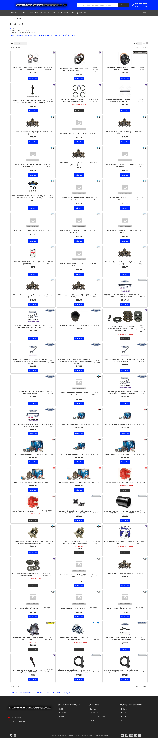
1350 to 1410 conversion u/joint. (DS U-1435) (27, 300)
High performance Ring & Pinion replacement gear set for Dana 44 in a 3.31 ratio (121, 687)
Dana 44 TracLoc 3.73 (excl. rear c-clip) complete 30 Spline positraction (29, 554)
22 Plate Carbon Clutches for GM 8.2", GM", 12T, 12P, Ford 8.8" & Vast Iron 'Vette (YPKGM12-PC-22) (120, 332)
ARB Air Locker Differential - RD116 (25, 460)
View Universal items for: (43, 709)
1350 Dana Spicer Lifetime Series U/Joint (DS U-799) (120, 266)
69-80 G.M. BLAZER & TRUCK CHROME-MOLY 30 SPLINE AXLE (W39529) (122, 364)
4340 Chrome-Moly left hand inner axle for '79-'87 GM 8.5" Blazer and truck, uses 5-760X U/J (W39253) (30, 365)
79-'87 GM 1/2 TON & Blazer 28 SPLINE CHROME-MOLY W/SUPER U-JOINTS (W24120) (122, 398)
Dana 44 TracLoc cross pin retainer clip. (117, 554)
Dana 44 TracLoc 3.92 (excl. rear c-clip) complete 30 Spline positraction (75, 554)
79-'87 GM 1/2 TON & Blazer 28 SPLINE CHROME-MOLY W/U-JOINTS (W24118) (30, 430)
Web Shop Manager (101, 752)
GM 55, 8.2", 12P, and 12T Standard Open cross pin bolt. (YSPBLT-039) (28, 686)
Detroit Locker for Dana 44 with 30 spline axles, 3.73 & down (28, 653)
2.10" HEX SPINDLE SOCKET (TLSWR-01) (73, 330)
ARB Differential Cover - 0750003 (117, 491)
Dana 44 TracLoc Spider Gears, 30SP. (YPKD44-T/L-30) (26, 586)
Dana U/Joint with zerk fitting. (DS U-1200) (74, 588)
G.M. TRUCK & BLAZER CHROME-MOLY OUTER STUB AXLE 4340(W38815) (122, 653)
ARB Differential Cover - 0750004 (25, 521)
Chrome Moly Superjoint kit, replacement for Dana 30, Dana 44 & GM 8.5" (75, 521)
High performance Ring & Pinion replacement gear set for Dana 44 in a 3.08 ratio (75, 687)
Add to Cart (33, 278)
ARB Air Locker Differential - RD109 (71, 430)
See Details (125, 342)
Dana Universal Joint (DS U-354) (73, 620)
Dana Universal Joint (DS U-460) (118, 621)
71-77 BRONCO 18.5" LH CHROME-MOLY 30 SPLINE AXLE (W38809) (29, 397)
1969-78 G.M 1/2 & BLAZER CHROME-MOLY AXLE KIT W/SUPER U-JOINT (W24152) (30, 330)
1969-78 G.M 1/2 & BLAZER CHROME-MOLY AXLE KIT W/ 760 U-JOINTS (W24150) (122, 300)
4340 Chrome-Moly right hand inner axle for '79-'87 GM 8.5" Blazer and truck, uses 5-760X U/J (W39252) (76, 365)
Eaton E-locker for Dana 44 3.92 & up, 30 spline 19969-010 (74, 653)
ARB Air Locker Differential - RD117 (72, 460)
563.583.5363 (16, 734)
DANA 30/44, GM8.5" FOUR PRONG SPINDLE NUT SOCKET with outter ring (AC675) (122, 522)
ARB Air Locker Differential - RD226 (71, 491)
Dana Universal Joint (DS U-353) (27, 620)
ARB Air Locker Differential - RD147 (117, 460)
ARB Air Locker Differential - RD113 (118, 430)
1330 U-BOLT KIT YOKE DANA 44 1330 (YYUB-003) (28, 266)
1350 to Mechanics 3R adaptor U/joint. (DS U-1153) (74, 300)
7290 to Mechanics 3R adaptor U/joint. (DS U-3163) (74, 398)
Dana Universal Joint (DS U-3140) (118, 585)
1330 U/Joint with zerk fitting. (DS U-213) (74, 268)
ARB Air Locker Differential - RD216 (25, 491)
